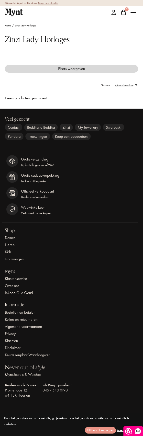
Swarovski (113, 127)
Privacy (10, 333)
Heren (10, 244)
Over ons (12, 285)
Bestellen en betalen (20, 312)
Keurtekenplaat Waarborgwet (27, 354)
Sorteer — (107, 85)
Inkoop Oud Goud (19, 292)
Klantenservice (16, 278)
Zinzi (66, 127)
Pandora (14, 136)
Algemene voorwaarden (23, 326)
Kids (8, 251)
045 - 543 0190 (55, 390)
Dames (10, 237)
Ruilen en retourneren (21, 319)
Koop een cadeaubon (71, 136)
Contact (13, 127)
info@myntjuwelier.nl (58, 385)
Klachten (11, 340)
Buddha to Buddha (41, 127)
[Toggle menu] (133, 12)
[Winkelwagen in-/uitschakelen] (123, 12)
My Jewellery (88, 127)
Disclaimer (13, 347)
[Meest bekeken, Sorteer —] (126, 85)
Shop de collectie (48, 3)
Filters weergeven (71, 68)
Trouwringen (37, 136)
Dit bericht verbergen (100, 430)
